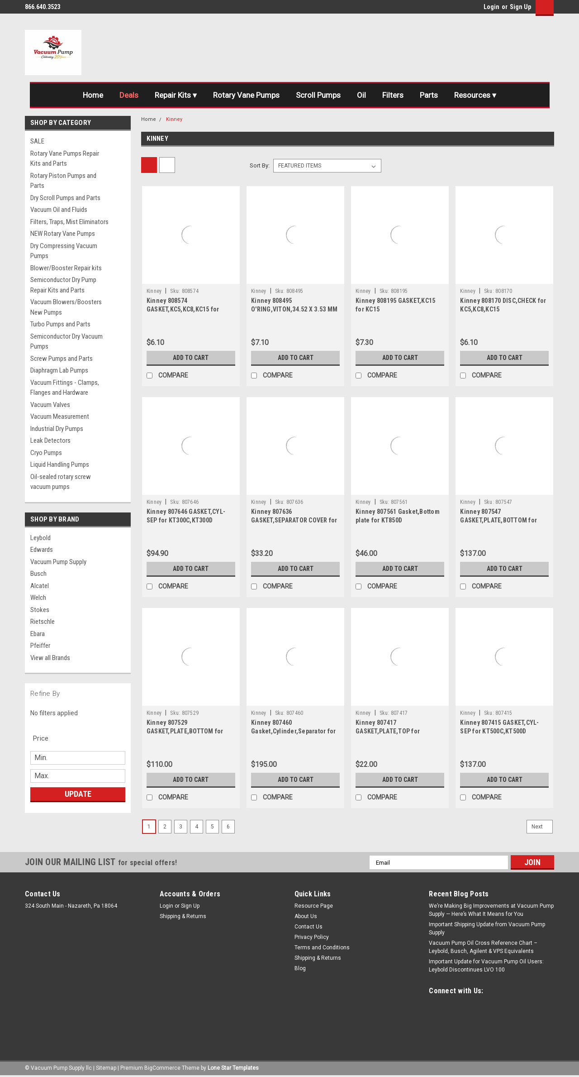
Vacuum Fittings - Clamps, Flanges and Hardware (64, 387)
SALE (37, 141)
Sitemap (106, 1068)
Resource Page (313, 906)
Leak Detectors (50, 440)
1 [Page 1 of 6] (149, 826)
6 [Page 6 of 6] (228, 826)
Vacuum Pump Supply (58, 562)
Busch (38, 574)
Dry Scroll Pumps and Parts (65, 198)
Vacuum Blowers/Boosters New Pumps (66, 307)
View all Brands (50, 658)
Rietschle (42, 621)
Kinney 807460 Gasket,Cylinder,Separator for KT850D (293, 731)
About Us (305, 916)
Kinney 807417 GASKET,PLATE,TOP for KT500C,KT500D (388, 731)
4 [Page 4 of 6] (196, 826)
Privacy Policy (311, 937)
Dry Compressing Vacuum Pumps (63, 251)
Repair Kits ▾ (176, 95)
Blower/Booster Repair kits (66, 268)
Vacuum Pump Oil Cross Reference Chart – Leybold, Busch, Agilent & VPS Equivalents (483, 947)
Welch (38, 598)
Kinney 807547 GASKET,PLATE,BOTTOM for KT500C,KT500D (498, 520)
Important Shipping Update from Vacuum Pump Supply (487, 928)
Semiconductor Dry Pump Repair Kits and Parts (63, 285)
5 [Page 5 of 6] (212, 826)
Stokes (39, 610)
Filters (392, 95)
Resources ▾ (475, 95)
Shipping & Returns (183, 916)
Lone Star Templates (233, 1068)
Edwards (41, 550)
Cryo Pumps (46, 453)
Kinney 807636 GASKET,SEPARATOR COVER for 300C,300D (294, 520)
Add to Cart (191, 357)
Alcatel (39, 586)
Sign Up (520, 6)
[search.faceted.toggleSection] (45, 738)
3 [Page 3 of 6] (180, 826)
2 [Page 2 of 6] (164, 826)
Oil (361, 95)
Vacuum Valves (50, 405)
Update (78, 794)
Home (93, 95)
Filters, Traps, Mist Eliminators (69, 222)
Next (542, 826)
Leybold (40, 538)
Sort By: (260, 165)
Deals (128, 95)
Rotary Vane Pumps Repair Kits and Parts (64, 158)
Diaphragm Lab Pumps (59, 370)
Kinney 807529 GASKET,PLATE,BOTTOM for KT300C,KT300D (185, 731)
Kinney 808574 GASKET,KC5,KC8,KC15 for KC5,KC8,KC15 (183, 309)
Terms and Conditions (322, 947)
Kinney (174, 119)
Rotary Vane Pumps (246, 95)
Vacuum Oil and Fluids (58, 210)
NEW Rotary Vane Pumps (62, 234)
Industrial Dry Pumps (56, 429)
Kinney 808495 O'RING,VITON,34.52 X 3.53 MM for (294, 309)
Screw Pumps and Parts (61, 358)
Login (491, 6)
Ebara (37, 634)
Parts (429, 95)
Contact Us (308, 927)
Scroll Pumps (318, 95)
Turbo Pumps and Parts (60, 324)
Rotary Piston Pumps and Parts (63, 181)
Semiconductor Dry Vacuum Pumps (66, 341)
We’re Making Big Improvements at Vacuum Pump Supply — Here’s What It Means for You (491, 910)
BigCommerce (162, 1068)
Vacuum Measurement (59, 416)
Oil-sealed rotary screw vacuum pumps (60, 482)
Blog (300, 968)
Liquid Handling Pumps (59, 464)
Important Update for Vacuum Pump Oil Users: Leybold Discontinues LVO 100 (486, 965)
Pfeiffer (40, 645)
